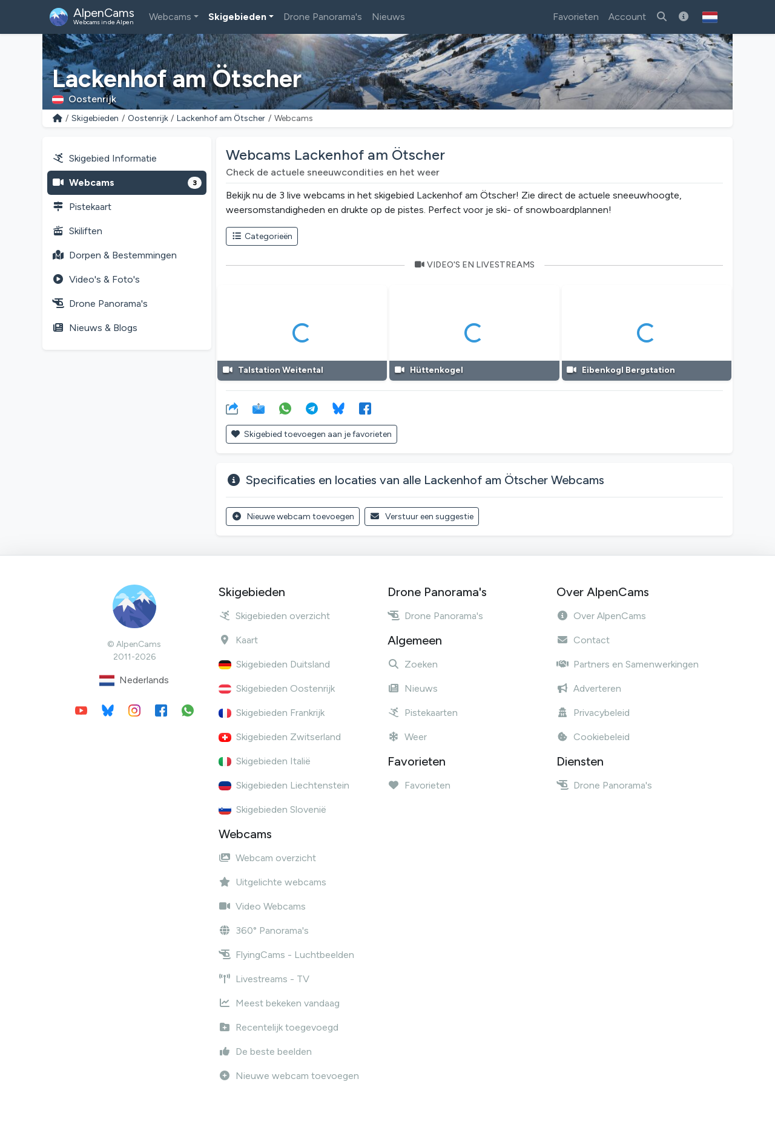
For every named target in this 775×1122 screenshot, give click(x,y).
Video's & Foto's (96, 279)
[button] (709, 17)
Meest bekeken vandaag (279, 1003)
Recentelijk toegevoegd (278, 1027)
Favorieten (576, 16)
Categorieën (261, 236)
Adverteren (588, 688)
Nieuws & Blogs (94, 327)
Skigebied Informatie (104, 158)
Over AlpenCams (601, 616)
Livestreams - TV (264, 979)
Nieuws (388, 16)
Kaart (238, 640)
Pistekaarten (423, 712)
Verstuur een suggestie (422, 516)
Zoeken (413, 664)
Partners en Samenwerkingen (627, 664)
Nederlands (134, 680)
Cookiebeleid (593, 737)
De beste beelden (265, 1051)
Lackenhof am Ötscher (221, 118)
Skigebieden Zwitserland (280, 737)
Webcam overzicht (267, 858)
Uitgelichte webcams (272, 882)
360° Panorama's (264, 930)
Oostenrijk (148, 118)
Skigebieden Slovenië (272, 809)
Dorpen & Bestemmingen (114, 255)
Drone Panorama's (322, 16)
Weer (407, 737)
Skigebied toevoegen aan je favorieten (311, 434)
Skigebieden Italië (265, 761)
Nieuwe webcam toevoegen (292, 516)
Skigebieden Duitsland (274, 664)
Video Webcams (262, 906)
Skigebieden (237, 16)
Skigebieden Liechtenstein (284, 785)
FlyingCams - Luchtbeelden (286, 954)
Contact (583, 640)
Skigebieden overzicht (274, 616)
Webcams (170, 16)
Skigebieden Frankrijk (272, 712)
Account (627, 16)
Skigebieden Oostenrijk (277, 688)
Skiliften (77, 231)
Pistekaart (81, 206)
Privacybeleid (593, 712)
